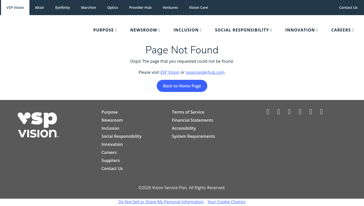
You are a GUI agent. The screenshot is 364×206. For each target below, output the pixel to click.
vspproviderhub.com (205, 72)
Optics (112, 7)
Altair (39, 7)
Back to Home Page (182, 86)
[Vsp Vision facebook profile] (268, 112)
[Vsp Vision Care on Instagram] (300, 112)
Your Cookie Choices (226, 202)
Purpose (110, 112)
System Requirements (193, 136)
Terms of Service (188, 112)
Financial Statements (192, 120)
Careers (109, 152)
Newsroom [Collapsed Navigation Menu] (143, 30)
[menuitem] (45, 30)
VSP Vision (15, 7)
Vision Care (198, 7)
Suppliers (111, 160)
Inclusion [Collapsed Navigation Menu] (186, 30)
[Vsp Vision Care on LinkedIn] (289, 112)
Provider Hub (140, 7)
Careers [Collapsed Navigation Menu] (341, 30)
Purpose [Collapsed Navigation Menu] (103, 30)
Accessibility (184, 128)
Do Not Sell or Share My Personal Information (161, 202)
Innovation (112, 144)
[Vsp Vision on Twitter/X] (278, 112)
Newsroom (112, 120)
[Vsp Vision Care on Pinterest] (310, 112)
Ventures (170, 7)
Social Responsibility (122, 136)
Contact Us (348, 7)
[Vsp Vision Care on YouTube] (321, 112)
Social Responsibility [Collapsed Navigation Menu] (242, 30)
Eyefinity (62, 7)
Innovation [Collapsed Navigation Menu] (300, 30)
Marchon (88, 7)
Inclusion (110, 128)
